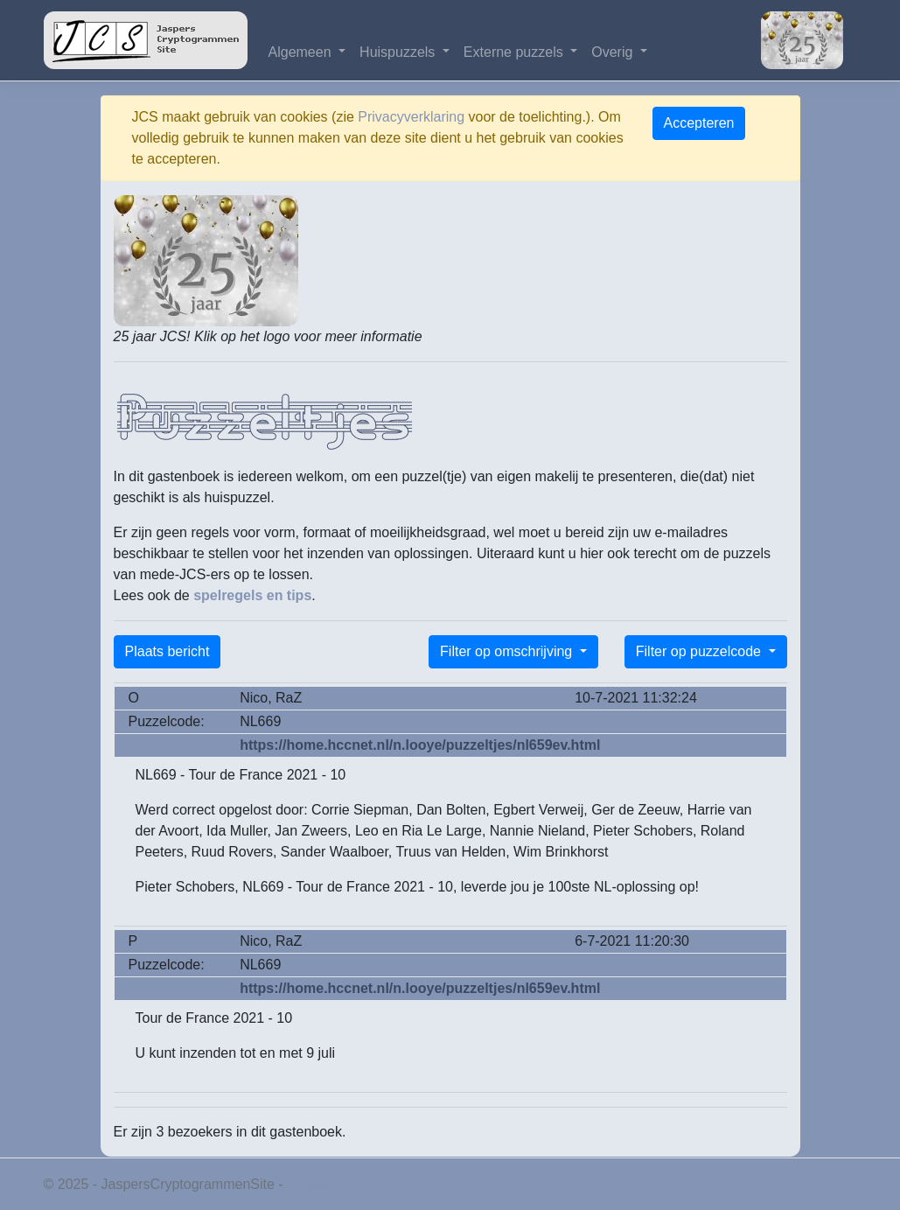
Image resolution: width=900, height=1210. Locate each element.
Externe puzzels (515, 52)
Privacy (309, 1184)
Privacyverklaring (411, 116)
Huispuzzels (399, 52)
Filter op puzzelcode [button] (700, 651)
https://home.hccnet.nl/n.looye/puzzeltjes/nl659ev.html (420, 745)
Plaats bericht (167, 651)
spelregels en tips (252, 595)
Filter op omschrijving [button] (508, 651)
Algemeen (302, 52)
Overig (614, 52)
